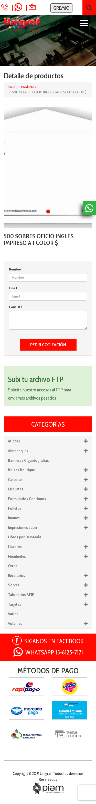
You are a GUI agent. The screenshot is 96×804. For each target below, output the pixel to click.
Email (13, 288)
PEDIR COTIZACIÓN (48, 345)
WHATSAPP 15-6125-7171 (54, 652)
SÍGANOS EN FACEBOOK (54, 641)
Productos (28, 87)
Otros (12, 565)
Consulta (15, 307)
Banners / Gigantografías (28, 460)
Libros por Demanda (24, 537)
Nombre (15, 269)
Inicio (11, 87)
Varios (13, 613)
